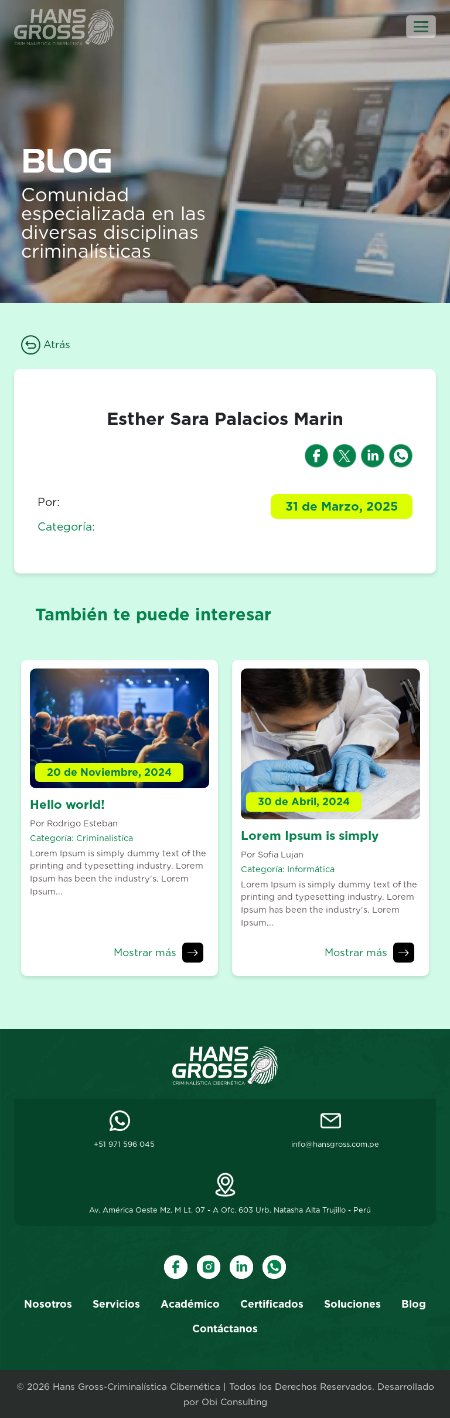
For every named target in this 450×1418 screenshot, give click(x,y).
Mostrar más (145, 952)
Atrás (45, 344)
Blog (413, 1304)
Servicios (116, 1304)
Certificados (272, 1304)
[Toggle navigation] (421, 26)
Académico (190, 1304)
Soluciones (352, 1304)
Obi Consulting (234, 1401)
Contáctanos (225, 1328)
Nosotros (48, 1304)
